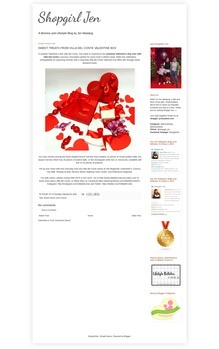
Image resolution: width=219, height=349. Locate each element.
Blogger (127, 336)
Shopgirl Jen (69, 17)
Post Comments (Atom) (60, 220)
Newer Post (44, 216)
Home (90, 216)
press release (61, 198)
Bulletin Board (49, 198)
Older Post (136, 216)
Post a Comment (49, 210)
